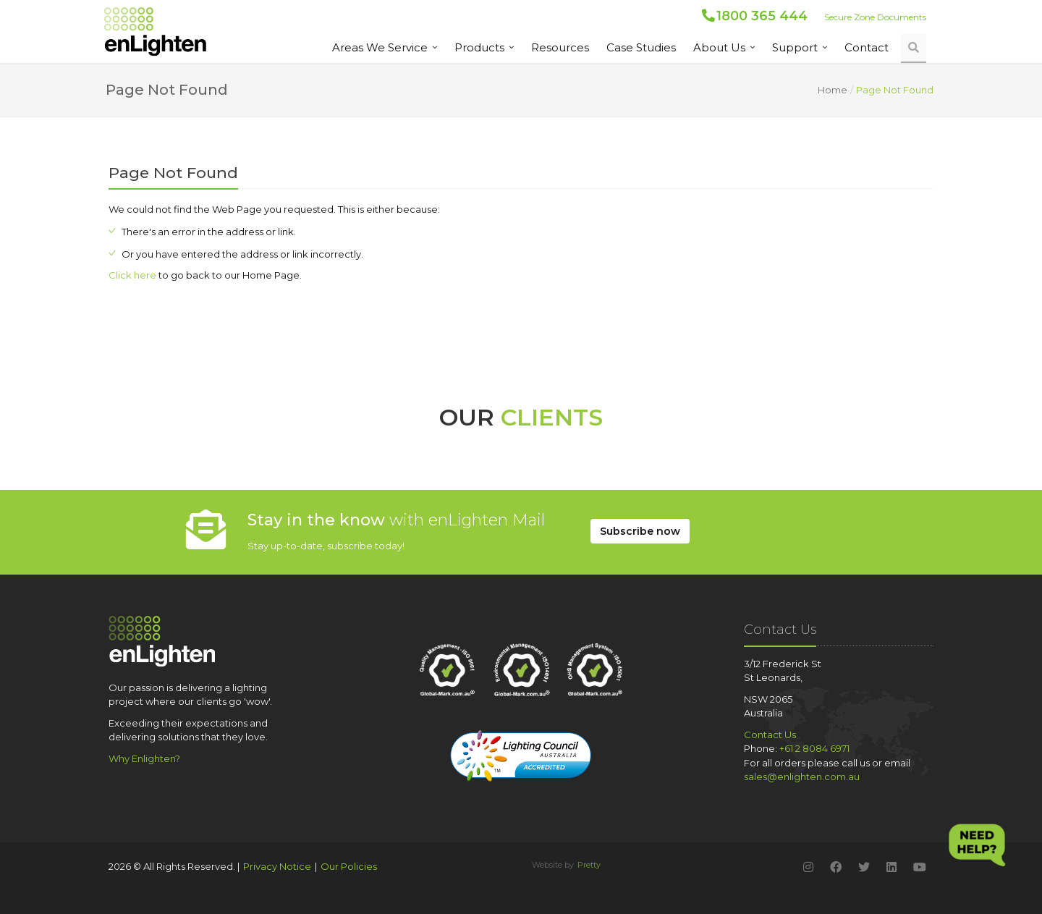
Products (479, 47)
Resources (560, 47)
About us (719, 47)
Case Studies (641, 47)
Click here (132, 275)
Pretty (589, 865)
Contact (866, 47)
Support (795, 47)
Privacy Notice (277, 866)
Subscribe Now (640, 531)
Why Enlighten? (144, 758)
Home (832, 90)
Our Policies (349, 866)
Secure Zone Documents (875, 17)
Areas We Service (380, 47)
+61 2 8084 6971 (814, 748)
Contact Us (770, 734)
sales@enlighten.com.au (802, 776)
